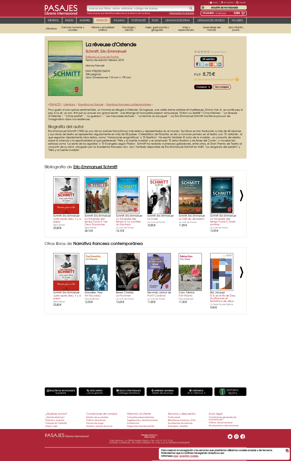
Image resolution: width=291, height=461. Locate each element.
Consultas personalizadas (140, 417)
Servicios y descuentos (182, 413)
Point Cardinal (156, 295)
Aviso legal (216, 413)
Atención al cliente (139, 413)
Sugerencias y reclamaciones (142, 420)
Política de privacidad (220, 422)
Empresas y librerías (178, 425)
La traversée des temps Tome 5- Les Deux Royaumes (96, 221)
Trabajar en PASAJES (56, 423)
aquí (175, 456)
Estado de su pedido (97, 417)
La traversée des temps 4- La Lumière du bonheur (128, 221)
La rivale (152, 219)
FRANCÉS (55, 104)
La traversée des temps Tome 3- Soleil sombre (222, 221)
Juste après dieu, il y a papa (67, 220)
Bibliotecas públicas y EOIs (182, 420)
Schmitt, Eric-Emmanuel (106, 51)
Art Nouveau (93, 295)
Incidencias (133, 423)
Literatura (69, 104)
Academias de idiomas (180, 423)
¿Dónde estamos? (55, 417)
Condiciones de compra (101, 413)
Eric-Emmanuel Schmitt (95, 166)
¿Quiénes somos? (56, 413)
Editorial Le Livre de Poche (102, 57)
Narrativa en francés (90, 104)
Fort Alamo (186, 295)
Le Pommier (123, 295)
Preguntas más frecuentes (140, 425)
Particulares (174, 417)
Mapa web (51, 425)
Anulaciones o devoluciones (223, 425)
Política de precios (96, 420)
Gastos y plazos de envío (99, 425)
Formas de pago (95, 423)
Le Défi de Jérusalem (191, 219)
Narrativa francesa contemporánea (128, 104)
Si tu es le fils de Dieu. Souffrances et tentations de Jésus (223, 298)
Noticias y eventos (54, 420)
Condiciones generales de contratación (222, 418)
